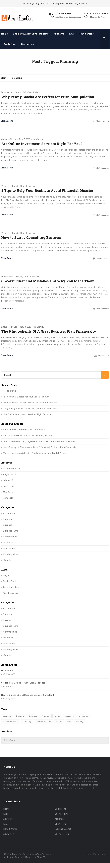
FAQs (5, 824)
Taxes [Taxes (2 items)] (59, 721)
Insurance (6, 92)
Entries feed (9, 581)
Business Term (62, 834)
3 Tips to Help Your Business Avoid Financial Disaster (47, 190)
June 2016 (8, 486)
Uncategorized (11, 554)
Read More (7, 120)
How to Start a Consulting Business (31, 237)
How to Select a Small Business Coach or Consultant (31, 402)
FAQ (71, 34)
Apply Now (10, 44)
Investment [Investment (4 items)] (84, 716)
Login (104, 854)
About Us (59, 34)
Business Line (61, 814)
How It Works (86, 34)
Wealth (5, 186)
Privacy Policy (92, 854)
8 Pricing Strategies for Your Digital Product (26, 397)
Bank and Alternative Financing (31, 34)
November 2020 (11, 468)
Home (4, 34)
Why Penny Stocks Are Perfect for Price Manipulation (47, 97)
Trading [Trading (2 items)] (79, 721)
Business (7, 525)
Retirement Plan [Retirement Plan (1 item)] (43, 721)
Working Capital (63, 829)
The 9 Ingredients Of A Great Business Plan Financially (48, 331)
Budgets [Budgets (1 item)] (20, 716)
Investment (7, 276)
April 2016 (8, 498)
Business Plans (9, 326)
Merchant (59, 819)
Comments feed (11, 587)
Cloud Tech (42, 857)
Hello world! (10, 391)
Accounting (9, 513)
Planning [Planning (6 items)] (27, 721)
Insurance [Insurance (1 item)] (69, 716)
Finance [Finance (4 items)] (45, 716)
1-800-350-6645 (63, 13)
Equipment (60, 809)
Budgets (7, 519)
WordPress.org (10, 593)
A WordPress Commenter (16, 430)
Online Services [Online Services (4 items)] (10, 721)
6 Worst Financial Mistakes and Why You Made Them (47, 281)
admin (35, 92)
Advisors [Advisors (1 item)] (7, 716)
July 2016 (8, 480)
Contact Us (27, 44)
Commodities (8, 139)
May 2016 (8, 492)
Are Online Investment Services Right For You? (41, 143)
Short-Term (60, 824)
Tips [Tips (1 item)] (69, 721)
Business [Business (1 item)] (33, 716)
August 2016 (9, 474)
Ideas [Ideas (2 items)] (57, 716)
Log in (6, 575)
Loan (5, 814)
